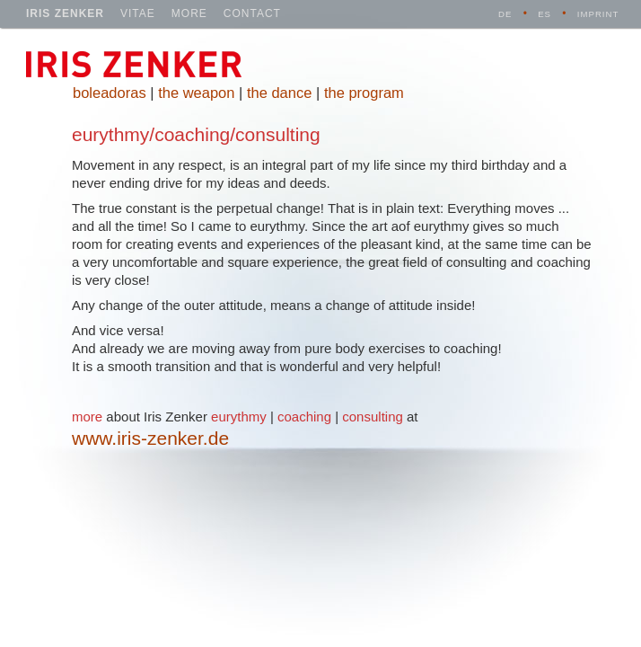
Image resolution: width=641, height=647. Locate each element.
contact (252, 13)
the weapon (196, 92)
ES (544, 14)
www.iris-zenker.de (150, 438)
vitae (137, 13)
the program (364, 92)
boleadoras (109, 92)
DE (505, 14)
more (189, 13)
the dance (279, 92)
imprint (598, 14)
